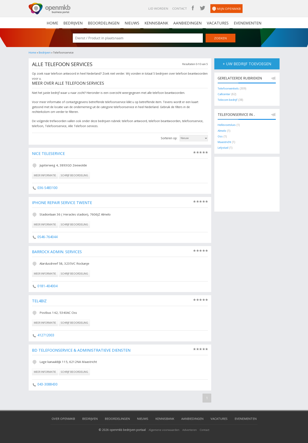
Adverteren (190, 429)
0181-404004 (47, 286)
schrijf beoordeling (74, 175)
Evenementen (247, 22)
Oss (220, 136)
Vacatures (217, 22)
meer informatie (45, 175)
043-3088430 (47, 384)
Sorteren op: (169, 138)
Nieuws (132, 22)
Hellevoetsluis (227, 125)
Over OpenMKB (59, 418)
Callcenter (224, 94)
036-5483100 (47, 187)
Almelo (222, 131)
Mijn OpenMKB (259, 8)
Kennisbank (156, 22)
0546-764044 (47, 237)
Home (32, 52)
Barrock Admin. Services (58, 251)
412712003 (45, 335)
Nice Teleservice (49, 153)
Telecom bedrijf (228, 100)
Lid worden (191, 8)
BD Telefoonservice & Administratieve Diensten (83, 350)
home (53, 22)
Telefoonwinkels (229, 89)
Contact (212, 8)
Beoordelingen (103, 22)
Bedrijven (73, 22)
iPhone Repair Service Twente (63, 202)
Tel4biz (39, 301)
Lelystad (223, 148)
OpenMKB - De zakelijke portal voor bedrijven (49, 8)
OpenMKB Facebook (226, 8)
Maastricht (224, 142)
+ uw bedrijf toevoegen (247, 63)
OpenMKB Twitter (235, 8)
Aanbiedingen (187, 22)
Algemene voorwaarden (164, 429)
